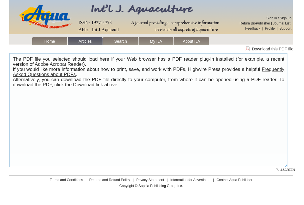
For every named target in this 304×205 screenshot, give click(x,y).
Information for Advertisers (190, 180)
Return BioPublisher (255, 23)
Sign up (285, 18)
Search (120, 41)
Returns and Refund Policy (109, 180)
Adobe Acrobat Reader (59, 64)
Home (49, 41)
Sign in (272, 18)
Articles (85, 41)
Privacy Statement (150, 180)
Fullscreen (285, 169)
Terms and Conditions (66, 180)
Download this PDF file (272, 49)
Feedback (252, 28)
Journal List (282, 23)
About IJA (191, 41)
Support (285, 28)
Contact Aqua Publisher (234, 180)
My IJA (156, 41)
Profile (270, 28)
